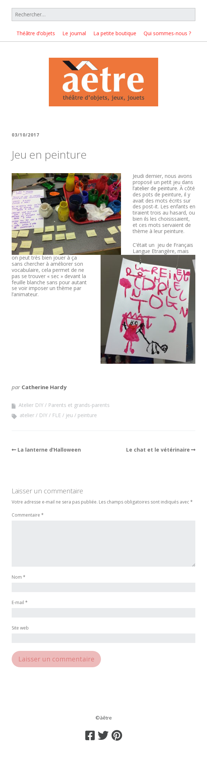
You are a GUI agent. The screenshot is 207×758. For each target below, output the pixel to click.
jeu (69, 415)
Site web (20, 628)
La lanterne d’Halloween (49, 449)
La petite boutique (114, 33)
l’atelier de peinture (155, 188)
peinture (87, 415)
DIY (43, 415)
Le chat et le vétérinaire (158, 449)
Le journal (74, 33)
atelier (27, 415)
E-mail (20, 603)
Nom (19, 577)
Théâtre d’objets (35, 33)
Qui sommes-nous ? (167, 33)
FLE (56, 415)
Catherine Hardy (44, 387)
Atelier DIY (31, 405)
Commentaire (28, 515)
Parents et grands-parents (79, 405)
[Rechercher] (103, 14)
